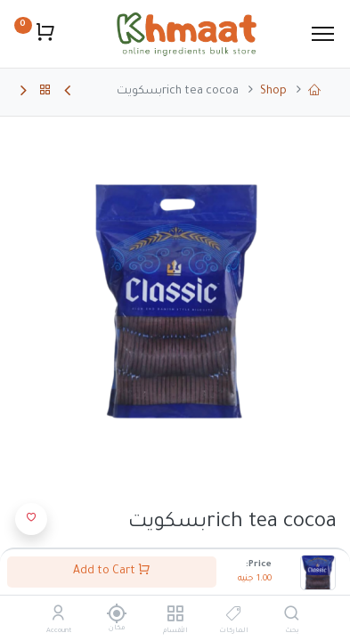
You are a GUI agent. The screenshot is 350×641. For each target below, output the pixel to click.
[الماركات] (233, 617)
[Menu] (323, 34)
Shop (273, 91)
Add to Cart (112, 570)
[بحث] (291, 617)
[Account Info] (58, 617)
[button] (31, 519)
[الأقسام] (175, 617)
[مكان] (117, 613)
